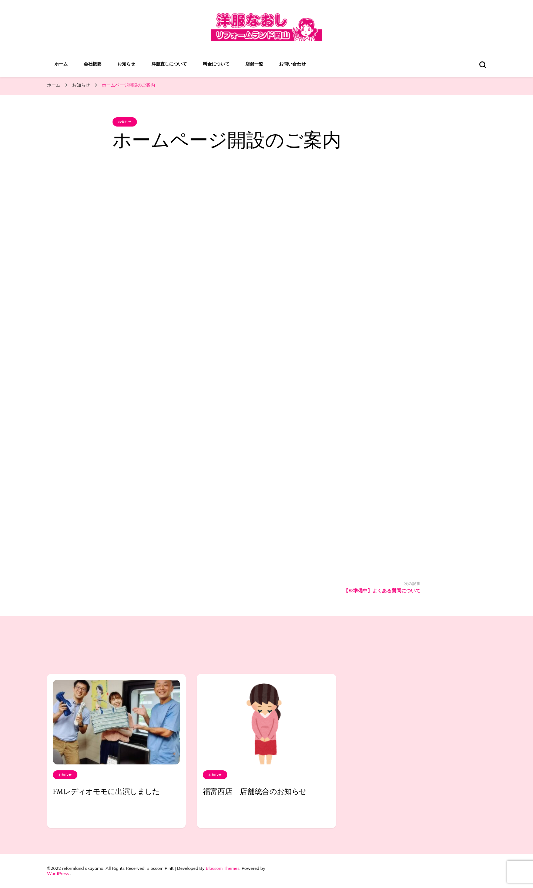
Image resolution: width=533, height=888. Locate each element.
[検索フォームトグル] (482, 64)
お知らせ (126, 64)
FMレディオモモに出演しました (106, 791)
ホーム (61, 64)
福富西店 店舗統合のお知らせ (254, 791)
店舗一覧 (254, 64)
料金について (216, 64)
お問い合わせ (292, 64)
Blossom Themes (222, 868)
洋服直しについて (169, 64)
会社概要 (92, 64)
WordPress (58, 873)
